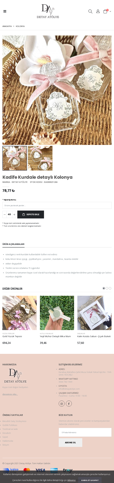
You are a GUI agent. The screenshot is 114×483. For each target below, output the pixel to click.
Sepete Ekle (32, 214)
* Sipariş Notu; (9, 200)
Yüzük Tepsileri (8, 334)
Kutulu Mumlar (46, 334)
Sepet (5, 437)
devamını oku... (10, 394)
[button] (90, 12)
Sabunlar (81, 334)
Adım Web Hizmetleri (48, 480)
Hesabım (6, 433)
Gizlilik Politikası (9, 425)
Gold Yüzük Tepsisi (12, 336)
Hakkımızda (7, 441)
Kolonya (20, 26)
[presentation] (7, 90)
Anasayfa (7, 26)
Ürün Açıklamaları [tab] (13, 244)
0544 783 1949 (65, 381)
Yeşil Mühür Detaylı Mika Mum (55, 336)
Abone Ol (70, 442)
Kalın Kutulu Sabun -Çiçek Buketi (94, 336)
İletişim (5, 444)
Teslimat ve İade (10, 429)
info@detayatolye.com (69, 388)
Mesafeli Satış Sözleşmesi (14, 421)
